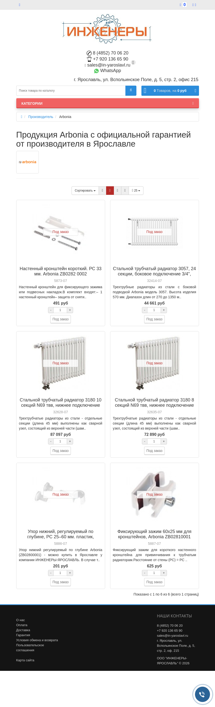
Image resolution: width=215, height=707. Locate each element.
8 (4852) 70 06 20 (107, 52)
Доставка (23, 630)
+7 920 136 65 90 (107, 59)
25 (136, 190)
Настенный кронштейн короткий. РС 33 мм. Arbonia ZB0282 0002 (60, 271)
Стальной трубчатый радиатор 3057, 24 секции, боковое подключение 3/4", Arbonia (154, 274)
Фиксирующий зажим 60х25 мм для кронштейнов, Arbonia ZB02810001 (154, 534)
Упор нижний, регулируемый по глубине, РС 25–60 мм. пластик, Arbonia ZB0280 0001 (60, 537)
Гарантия (23, 635)
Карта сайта (25, 660)
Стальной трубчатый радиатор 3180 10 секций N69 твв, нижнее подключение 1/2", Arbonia (60, 405)
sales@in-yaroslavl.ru (107, 65)
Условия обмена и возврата (37, 640)
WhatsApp (107, 70)
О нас (20, 620)
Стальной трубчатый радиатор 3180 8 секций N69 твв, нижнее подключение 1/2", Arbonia (154, 405)
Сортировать (85, 190)
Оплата (22, 625)
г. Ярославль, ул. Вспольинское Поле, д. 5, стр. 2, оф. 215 (176, 646)
